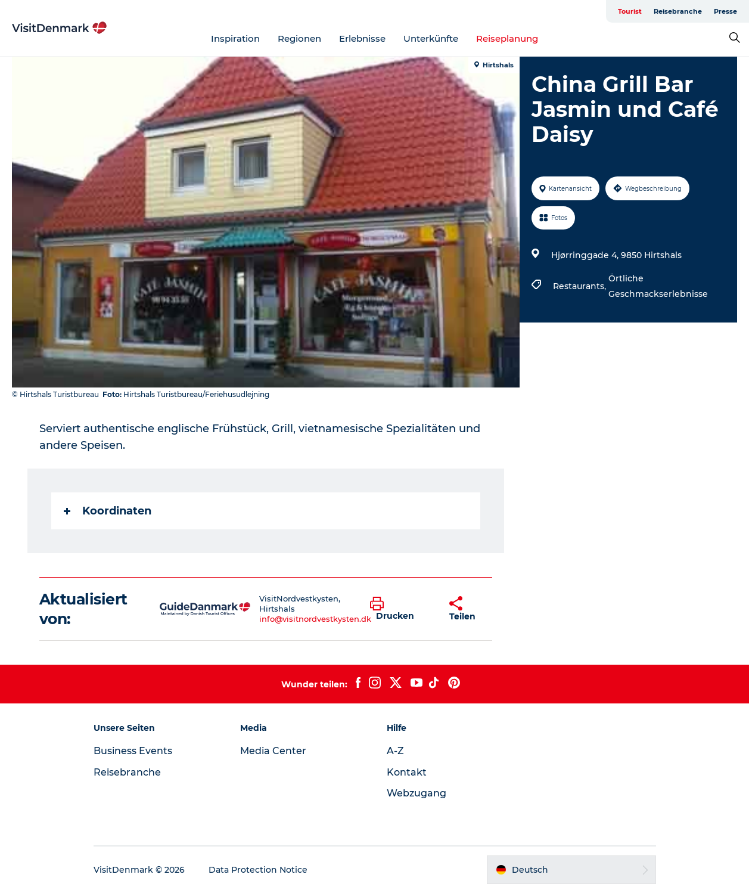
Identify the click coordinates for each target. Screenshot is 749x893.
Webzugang (416, 793)
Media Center (273, 750)
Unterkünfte (430, 38)
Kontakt (407, 772)
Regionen (299, 38)
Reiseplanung (507, 38)
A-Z (395, 750)
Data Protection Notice (258, 869)
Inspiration (235, 38)
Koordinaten (107, 510)
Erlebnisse (362, 38)
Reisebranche (678, 11)
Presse (725, 11)
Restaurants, (580, 286)
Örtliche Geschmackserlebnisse (658, 286)
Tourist (630, 11)
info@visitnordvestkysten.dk (315, 619)
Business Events (133, 750)
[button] (400, 609)
